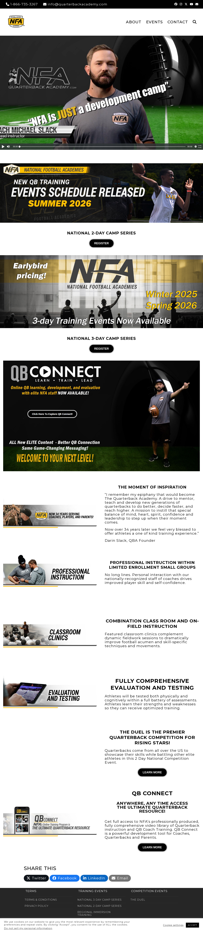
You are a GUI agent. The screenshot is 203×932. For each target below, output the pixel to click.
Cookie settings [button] (173, 925)
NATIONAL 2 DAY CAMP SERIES (99, 905)
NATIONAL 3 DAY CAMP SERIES (99, 899)
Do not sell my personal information (28, 928)
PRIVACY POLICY (36, 905)
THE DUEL (137, 899)
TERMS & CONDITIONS (41, 899)
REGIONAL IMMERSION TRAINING (94, 913)
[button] (194, 22)
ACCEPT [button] (192, 925)
